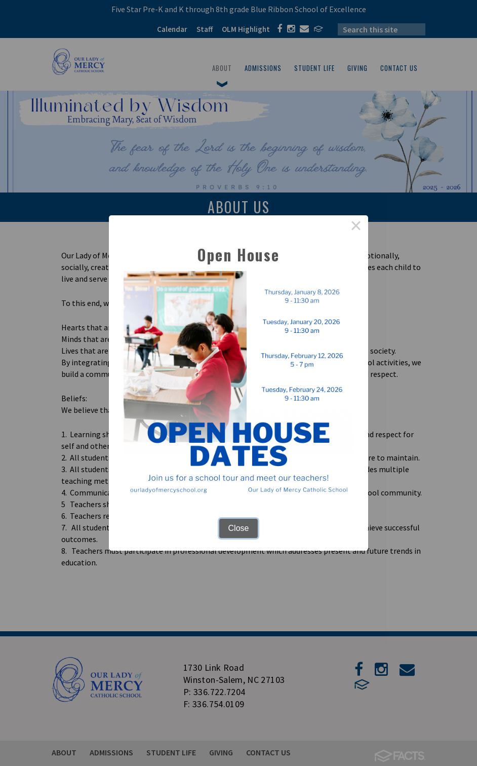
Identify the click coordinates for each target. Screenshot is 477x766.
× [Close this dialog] (356, 227)
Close (238, 528)
